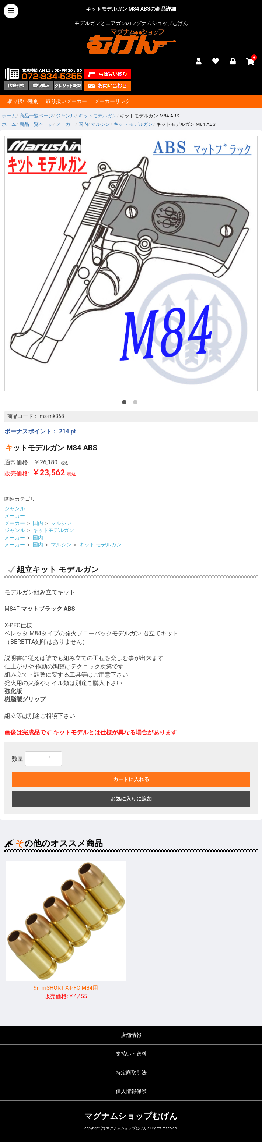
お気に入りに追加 (131, 799)
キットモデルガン (53, 530)
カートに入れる (131, 779)
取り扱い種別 (22, 101)
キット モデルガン (100, 544)
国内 (38, 523)
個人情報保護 (131, 1091)
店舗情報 (131, 1035)
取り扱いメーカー (66, 101)
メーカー (14, 516)
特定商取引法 (131, 1072)
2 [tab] (136, 403)
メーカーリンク (112, 101)
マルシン (61, 523)
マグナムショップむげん (131, 1116)
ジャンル (14, 508)
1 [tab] (125, 403)
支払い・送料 (131, 1054)
